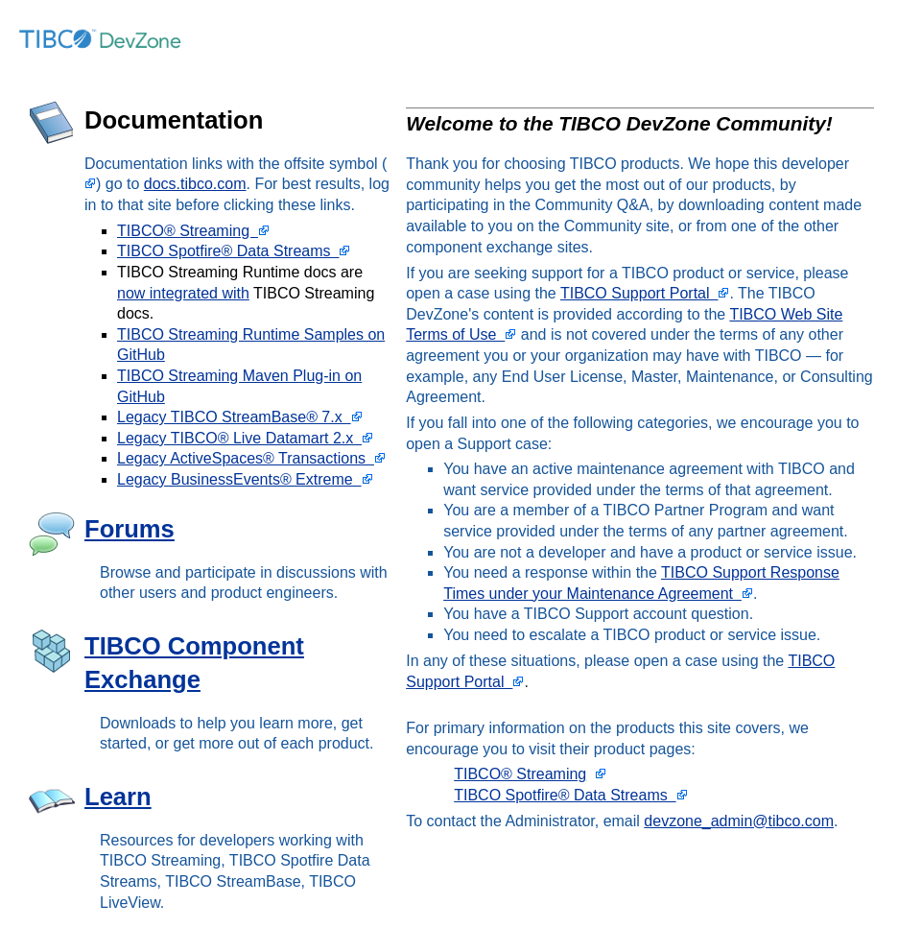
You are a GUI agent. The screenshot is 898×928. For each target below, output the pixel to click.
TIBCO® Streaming (193, 231)
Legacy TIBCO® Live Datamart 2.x (245, 438)
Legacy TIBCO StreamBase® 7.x (240, 417)
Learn (118, 796)
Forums (129, 528)
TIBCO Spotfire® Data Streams (233, 251)
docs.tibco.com (195, 184)
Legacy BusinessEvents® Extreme (245, 479)
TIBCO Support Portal (645, 293)
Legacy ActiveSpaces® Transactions (251, 458)
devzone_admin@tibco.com (739, 821)
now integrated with (183, 293)
